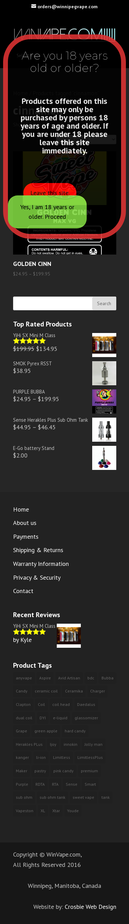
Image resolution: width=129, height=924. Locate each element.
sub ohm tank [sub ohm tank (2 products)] (52, 797)
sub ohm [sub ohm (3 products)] (24, 797)
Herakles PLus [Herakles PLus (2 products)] (29, 744)
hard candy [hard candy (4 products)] (75, 730)
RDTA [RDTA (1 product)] (40, 784)
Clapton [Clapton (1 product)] (23, 704)
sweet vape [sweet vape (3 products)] (83, 797)
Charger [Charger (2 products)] (97, 691)
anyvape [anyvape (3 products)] (24, 677)
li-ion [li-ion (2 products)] (41, 757)
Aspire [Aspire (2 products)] (45, 677)
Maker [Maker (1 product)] (21, 770)
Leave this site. (49, 193)
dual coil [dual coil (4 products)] (24, 717)
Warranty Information (41, 564)
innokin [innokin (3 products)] (70, 744)
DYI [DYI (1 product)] (43, 717)
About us (24, 523)
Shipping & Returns (38, 550)
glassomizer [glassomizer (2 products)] (86, 717)
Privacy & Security (37, 577)
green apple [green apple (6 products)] (45, 730)
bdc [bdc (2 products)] (90, 677)
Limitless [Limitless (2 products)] (61, 757)
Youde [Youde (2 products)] (73, 810)
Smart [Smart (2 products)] (90, 784)
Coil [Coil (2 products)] (41, 704)
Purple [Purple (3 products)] (22, 784)
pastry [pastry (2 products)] (40, 770)
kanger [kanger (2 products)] (22, 757)
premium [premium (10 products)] (89, 770)
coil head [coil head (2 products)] (61, 704)
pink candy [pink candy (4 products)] (63, 770)
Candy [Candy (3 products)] (22, 691)
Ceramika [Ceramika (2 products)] (74, 691)
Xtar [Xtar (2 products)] (56, 810)
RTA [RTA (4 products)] (55, 784)
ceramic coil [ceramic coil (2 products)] (46, 691)
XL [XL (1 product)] (43, 810)
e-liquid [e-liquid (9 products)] (60, 717)
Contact (23, 591)
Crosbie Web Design (90, 907)
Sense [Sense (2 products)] (71, 784)
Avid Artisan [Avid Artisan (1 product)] (69, 677)
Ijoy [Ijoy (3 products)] (53, 744)
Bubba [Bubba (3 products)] (107, 677)
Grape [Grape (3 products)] (21, 730)
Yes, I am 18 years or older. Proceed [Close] (47, 212)
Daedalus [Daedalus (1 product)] (86, 704)
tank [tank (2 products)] (105, 797)
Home (21, 509)
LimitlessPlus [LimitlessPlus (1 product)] (90, 757)
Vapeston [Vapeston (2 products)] (24, 810)
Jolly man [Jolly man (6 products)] (94, 744)
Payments (26, 536)
